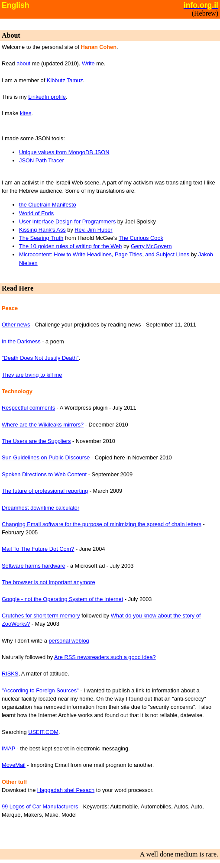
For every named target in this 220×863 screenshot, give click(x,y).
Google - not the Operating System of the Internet (62, 599)
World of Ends (36, 213)
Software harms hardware (33, 565)
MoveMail (14, 765)
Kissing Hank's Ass (42, 229)
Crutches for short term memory (41, 615)
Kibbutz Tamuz (65, 80)
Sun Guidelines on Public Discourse (46, 457)
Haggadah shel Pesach (65, 790)
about (23, 63)
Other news (16, 324)
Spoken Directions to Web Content (44, 474)
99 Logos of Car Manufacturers (40, 806)
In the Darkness (21, 341)
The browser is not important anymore (48, 582)
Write (88, 63)
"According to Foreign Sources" (40, 690)
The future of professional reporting (45, 491)
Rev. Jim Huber (93, 229)
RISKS (10, 673)
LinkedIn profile (47, 97)
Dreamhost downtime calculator (40, 507)
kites (25, 113)
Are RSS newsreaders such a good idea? (105, 657)
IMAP (8, 748)
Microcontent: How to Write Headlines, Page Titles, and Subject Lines (104, 254)
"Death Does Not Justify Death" (40, 358)
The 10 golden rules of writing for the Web (70, 246)
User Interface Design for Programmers (67, 221)
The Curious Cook (141, 238)
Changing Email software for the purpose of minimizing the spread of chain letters (101, 524)
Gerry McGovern (151, 246)
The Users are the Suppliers (36, 441)
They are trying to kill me (32, 375)
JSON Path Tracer (41, 160)
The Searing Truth (41, 238)
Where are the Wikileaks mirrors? (43, 424)
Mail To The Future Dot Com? (38, 549)
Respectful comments (28, 407)
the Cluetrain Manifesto (47, 204)
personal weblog (69, 640)
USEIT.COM (43, 732)
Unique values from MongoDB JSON (64, 152)
